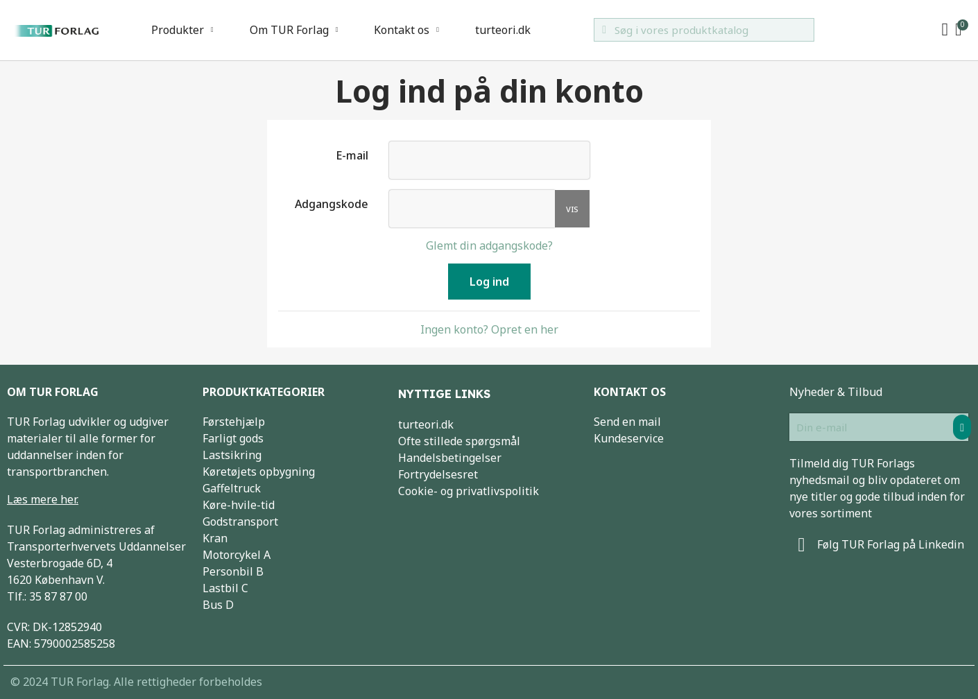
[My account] (945, 29)
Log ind (489, 281)
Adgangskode (331, 203)
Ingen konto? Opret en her (489, 329)
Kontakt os (406, 29)
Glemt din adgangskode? (489, 245)
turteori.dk (503, 29)
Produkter (182, 29)
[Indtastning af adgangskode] (472, 208)
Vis (572, 209)
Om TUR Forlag (294, 29)
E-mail (352, 155)
